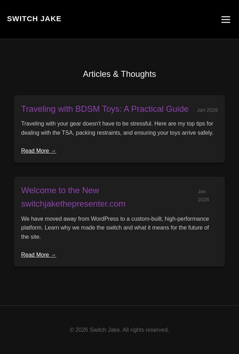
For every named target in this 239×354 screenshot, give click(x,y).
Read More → (38, 151)
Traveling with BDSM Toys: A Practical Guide (105, 109)
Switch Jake (34, 18)
